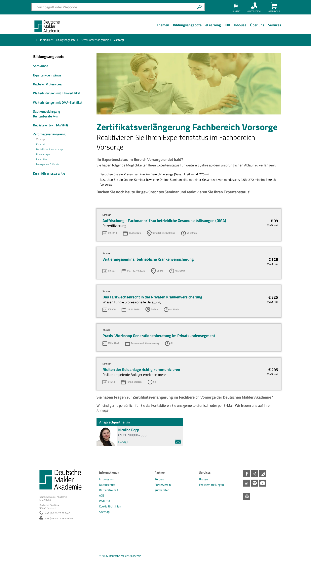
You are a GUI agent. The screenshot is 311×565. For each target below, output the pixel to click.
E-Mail (149, 442)
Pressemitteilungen (211, 484)
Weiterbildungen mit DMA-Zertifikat (57, 102)
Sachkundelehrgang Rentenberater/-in (46, 114)
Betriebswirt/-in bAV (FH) (50, 125)
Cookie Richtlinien (110, 506)
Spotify (305, 101)
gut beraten (162, 490)
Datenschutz (107, 484)
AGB (101, 495)
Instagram (305, 77)
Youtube (305, 113)
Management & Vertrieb (48, 164)
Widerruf (104, 501)
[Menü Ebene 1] (163, 28)
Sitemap (104, 511)
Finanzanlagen (43, 154)
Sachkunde (40, 66)
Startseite (32, 40)
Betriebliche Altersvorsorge (49, 149)
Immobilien (41, 159)
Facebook (305, 54)
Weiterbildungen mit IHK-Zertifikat (56, 93)
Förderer (160, 479)
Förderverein (163, 484)
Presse (203, 479)
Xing (305, 66)
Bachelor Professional (47, 84)
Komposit (41, 144)
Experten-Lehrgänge (47, 75)
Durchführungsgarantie (49, 173)
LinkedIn (305, 89)
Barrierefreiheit (108, 490)
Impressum (106, 479)
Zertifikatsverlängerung (95, 40)
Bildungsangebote (65, 40)
